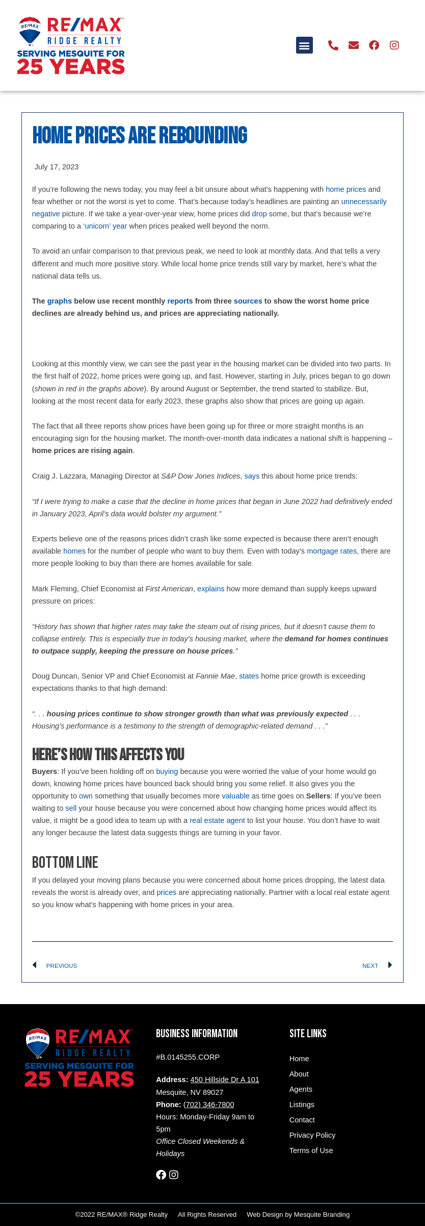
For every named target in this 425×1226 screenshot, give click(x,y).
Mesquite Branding (322, 1214)
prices (166, 892)
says (251, 476)
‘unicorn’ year (105, 226)
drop (259, 214)
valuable (235, 796)
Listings (301, 1104)
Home (299, 1059)
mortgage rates (332, 551)
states (249, 676)
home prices (346, 189)
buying (167, 771)
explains (211, 589)
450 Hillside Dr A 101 (225, 1079)
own (86, 796)
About (299, 1074)
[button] (304, 45)
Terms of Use (311, 1150)
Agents (300, 1089)
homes (74, 551)
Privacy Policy (312, 1135)
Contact (302, 1120)
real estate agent (217, 820)
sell (70, 808)
